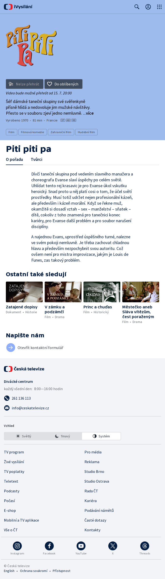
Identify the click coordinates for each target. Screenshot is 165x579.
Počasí (9, 500)
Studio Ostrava (96, 481)
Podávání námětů (99, 510)
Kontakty (92, 529)
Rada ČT (91, 490)
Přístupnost (61, 571)
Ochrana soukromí (33, 571)
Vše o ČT (11, 529)
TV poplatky (14, 471)
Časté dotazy (95, 520)
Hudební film (86, 132)
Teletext (11, 481)
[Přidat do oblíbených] (63, 84)
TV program (14, 452)
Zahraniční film (61, 132)
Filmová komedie (32, 132)
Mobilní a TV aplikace (21, 520)
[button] (24, 292)
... (88, 113)
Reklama (91, 461)
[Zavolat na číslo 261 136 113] (82, 398)
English (9, 571)
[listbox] (62, 436)
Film (12, 132)
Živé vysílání (14, 461)
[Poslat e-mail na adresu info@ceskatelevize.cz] (82, 408)
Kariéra (90, 500)
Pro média (93, 452)
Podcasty (11, 490)
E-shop (10, 510)
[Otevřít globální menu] (159, 7)
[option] (23, 436)
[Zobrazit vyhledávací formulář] (137, 7)
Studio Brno (94, 471)
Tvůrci (36, 159)
